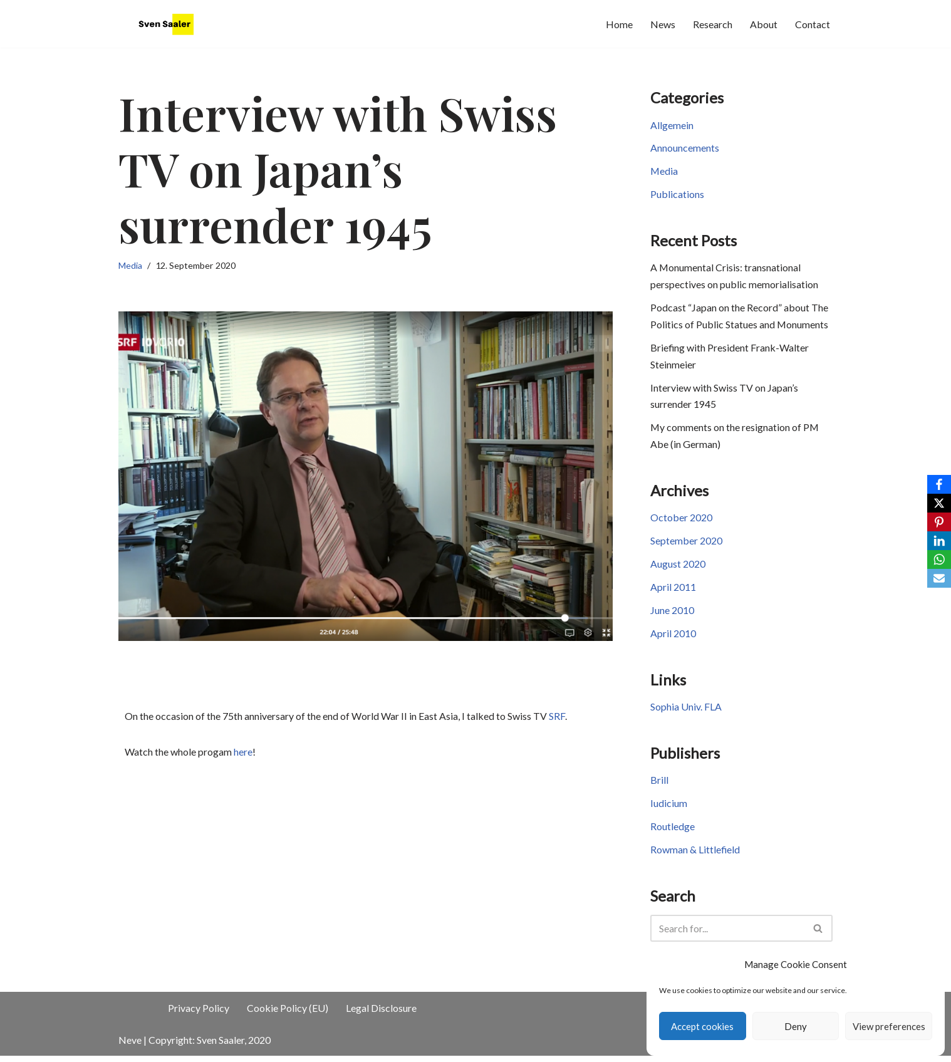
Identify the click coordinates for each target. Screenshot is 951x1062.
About (763, 24)
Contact (812, 24)
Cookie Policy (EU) (287, 1014)
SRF (557, 716)
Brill (659, 786)
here (243, 752)
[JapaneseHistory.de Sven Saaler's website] (168, 23)
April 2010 (673, 638)
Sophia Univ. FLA (686, 712)
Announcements (684, 149)
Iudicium (668, 809)
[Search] (727, 934)
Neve (130, 1046)
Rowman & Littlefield (695, 856)
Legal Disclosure (381, 1014)
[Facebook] (939, 484)
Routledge (672, 832)
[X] (939, 503)
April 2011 (673, 592)
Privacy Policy (198, 1014)
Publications (677, 195)
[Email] (939, 578)
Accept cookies (702, 1026)
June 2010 (672, 615)
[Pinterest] (939, 522)
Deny (795, 1026)
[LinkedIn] (939, 540)
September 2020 (686, 545)
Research (712, 24)
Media (130, 265)
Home (619, 24)
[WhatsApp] (939, 559)
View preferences (889, 1026)
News (662, 24)
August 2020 (677, 568)
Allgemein (672, 126)
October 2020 (681, 522)
